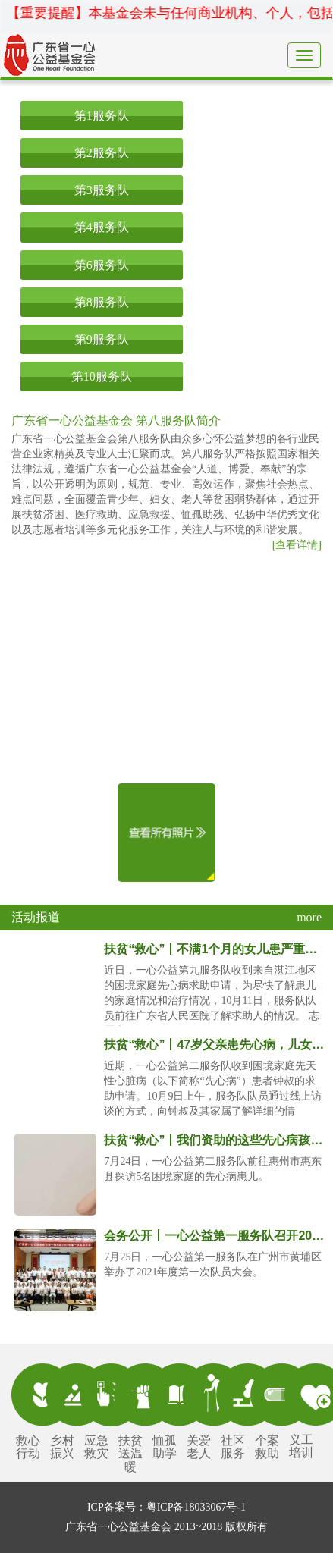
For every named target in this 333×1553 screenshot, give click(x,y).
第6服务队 (101, 265)
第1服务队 (101, 115)
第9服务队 (101, 339)
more (309, 917)
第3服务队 (101, 190)
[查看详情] (297, 545)
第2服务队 (101, 152)
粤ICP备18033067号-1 (196, 1507)
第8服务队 (101, 302)
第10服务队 (101, 376)
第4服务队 (101, 227)
